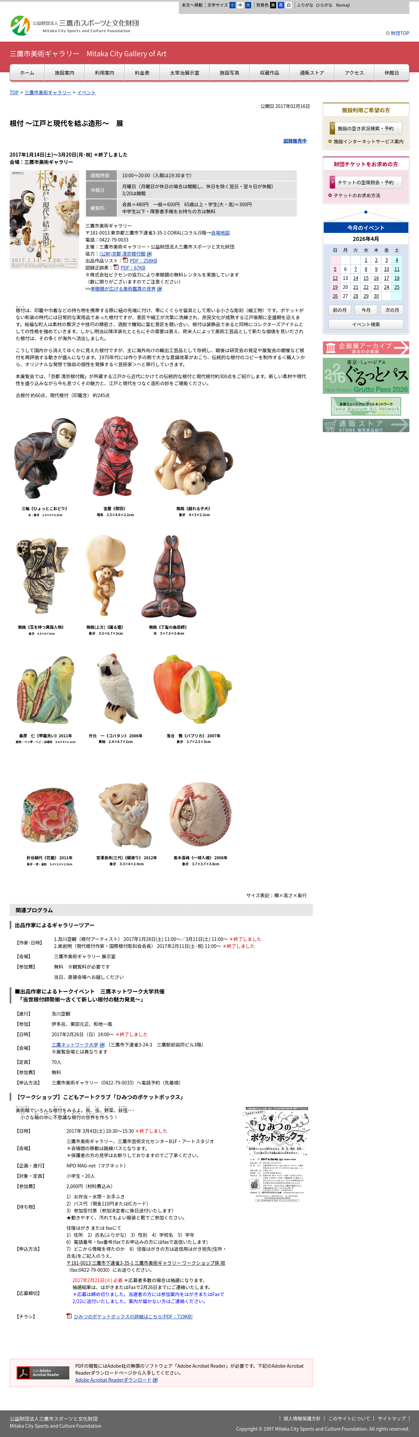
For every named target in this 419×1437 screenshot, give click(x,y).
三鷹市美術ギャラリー (48, 92)
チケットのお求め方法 (357, 195)
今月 (366, 310)
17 (386, 278)
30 (376, 296)
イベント (86, 92)
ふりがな (305, 5)
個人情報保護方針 (302, 1418)
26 (335, 296)
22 (366, 287)
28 (355, 296)
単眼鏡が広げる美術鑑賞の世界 (127, 288)
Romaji (343, 5)
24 (386, 287)
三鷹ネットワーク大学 (78, 1044)
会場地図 (220, 232)
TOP (14, 92)
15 (366, 278)
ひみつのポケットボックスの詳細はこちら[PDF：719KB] (133, 1316)
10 (386, 269)
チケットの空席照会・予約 (366, 182)
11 (397, 269)
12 (335, 278)
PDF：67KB (133, 267)
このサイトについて (349, 1418)
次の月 (392, 310)
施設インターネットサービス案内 (369, 141)
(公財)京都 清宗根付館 (125, 253)
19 (335, 287)
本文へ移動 (192, 5)
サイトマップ (392, 1418)
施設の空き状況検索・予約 (366, 128)
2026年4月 (366, 239)
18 (397, 278)
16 (376, 278)
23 (376, 287)
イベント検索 (366, 324)
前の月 (340, 310)
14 (355, 278)
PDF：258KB (143, 260)
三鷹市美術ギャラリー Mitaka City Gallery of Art (88, 53)
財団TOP (400, 33)
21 (355, 287)
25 (397, 287)
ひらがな (324, 5)
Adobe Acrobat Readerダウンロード (116, 1379)
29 (366, 296)
